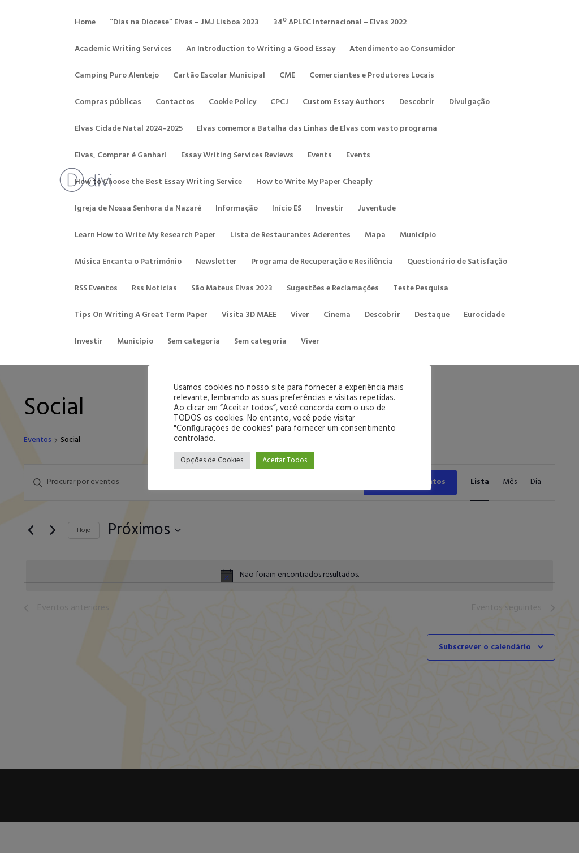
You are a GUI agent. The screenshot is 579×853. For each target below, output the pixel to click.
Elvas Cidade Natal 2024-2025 (129, 130)
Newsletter (216, 263)
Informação (236, 210)
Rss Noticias (154, 290)
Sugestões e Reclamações (333, 290)
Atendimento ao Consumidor (402, 50)
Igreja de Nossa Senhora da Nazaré (138, 210)
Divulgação (469, 103)
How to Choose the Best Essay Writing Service (158, 183)
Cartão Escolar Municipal (219, 77)
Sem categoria (193, 343)
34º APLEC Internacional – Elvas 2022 (340, 24)
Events (320, 157)
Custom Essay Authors (344, 103)
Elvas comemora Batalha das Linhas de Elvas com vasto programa (317, 130)
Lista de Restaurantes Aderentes (290, 237)
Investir (330, 210)
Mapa (375, 237)
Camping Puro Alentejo (117, 77)
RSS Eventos (96, 290)
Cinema (337, 316)
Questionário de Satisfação (457, 263)
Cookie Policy (232, 103)
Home (85, 24)
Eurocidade (484, 316)
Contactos (175, 103)
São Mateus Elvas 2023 (232, 290)
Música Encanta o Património (128, 263)
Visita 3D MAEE (249, 316)
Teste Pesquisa (420, 290)
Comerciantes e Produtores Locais (371, 77)
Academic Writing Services (123, 50)
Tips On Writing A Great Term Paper (141, 316)
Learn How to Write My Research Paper (145, 237)
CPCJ (279, 103)
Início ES (286, 210)
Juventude (377, 210)
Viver (300, 316)
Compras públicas (108, 103)
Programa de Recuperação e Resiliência (322, 263)
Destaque (432, 316)
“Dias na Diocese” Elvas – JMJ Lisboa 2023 (184, 24)
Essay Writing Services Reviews (237, 157)
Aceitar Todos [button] (284, 460)
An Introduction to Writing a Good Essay (260, 50)
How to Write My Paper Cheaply (314, 183)
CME (287, 77)
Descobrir (417, 103)
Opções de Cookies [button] (211, 460)
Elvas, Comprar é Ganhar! (121, 157)
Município (418, 237)
